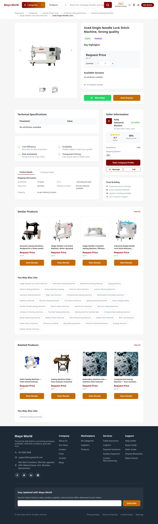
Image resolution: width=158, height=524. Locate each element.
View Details (32, 262)
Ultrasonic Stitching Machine (31, 312)
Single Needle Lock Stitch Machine (33, 15)
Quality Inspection (111, 453)
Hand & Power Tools (50, 13)
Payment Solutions (111, 449)
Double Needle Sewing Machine (32, 306)
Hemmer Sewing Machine (107, 306)
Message (114, 169)
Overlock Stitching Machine (97, 323)
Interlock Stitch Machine (79, 289)
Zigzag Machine (114, 283)
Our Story (63, 445)
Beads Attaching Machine (30, 317)
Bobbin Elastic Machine (55, 317)
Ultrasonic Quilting (50, 323)
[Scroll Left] (20, 50)
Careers (62, 449)
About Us (63, 440)
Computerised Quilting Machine (117, 312)
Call (132, 169)
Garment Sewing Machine (30, 295)
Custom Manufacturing (110, 459)
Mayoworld (19, 13)
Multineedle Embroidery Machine (110, 295)
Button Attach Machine (60, 306)
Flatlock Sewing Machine (30, 289)
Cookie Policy (127, 514)
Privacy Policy (93, 514)
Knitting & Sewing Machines (75, 13)
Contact (62, 458)
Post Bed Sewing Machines (59, 312)
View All (137, 211)
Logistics (107, 445)
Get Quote (147, 5)
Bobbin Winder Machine (29, 329)
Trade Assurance (110, 440)
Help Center (130, 440)
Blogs (61, 462)
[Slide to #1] (43, 89)
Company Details (47, 172)
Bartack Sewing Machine (49, 300)
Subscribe (131, 503)
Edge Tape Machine (53, 295)
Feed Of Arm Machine (83, 306)
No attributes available (93, 77)
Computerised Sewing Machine (79, 295)
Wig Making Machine (71, 323)
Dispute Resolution (134, 453)
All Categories (87, 440)
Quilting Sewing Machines (96, 300)
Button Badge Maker (120, 300)
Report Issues (131, 458)
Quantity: (90, 63)
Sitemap (139, 514)
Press (61, 453)
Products (85, 449)
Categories (33, 13)
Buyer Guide (131, 445)
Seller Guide (130, 449)
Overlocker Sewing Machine (64, 283)
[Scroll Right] (71, 50)
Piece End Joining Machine (80, 317)
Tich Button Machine (72, 300)
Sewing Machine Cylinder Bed (87, 312)
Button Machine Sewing (54, 289)
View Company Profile (123, 162)
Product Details (26, 172)
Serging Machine (119, 323)
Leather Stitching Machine (104, 289)
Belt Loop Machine (126, 317)
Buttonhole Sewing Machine (91, 283)
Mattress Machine (27, 300)
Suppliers (85, 445)
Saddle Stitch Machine (105, 317)
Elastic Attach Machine (29, 323)
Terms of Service (110, 514)
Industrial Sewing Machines (102, 13)
